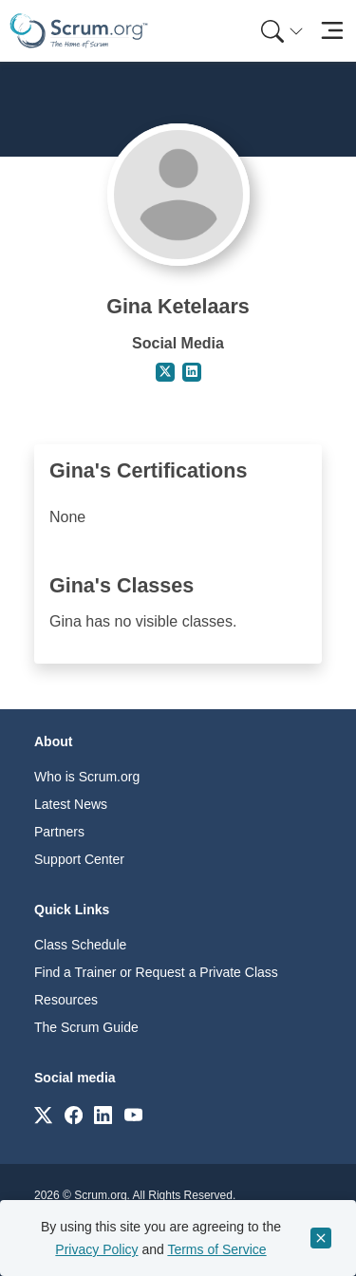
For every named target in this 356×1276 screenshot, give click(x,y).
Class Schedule (80, 944)
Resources (66, 999)
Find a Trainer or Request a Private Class (156, 972)
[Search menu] (282, 31)
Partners (59, 831)
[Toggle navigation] (331, 30)
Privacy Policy (96, 1249)
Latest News (70, 804)
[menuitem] (280, 31)
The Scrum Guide (86, 1027)
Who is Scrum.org (87, 776)
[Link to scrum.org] (43, 1114)
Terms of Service (216, 1249)
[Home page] (79, 31)
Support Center (79, 859)
